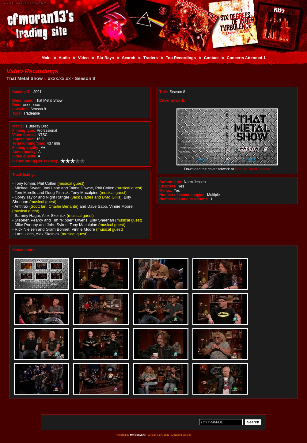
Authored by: (170, 182)
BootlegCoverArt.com (252, 169)
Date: (16, 105)
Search (128, 57)
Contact (211, 57)
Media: (18, 126)
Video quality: (24, 156)
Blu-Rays (105, 57)
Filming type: (23, 130)
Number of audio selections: (184, 199)
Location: (20, 109)
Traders (150, 57)
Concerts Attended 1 (246, 57)
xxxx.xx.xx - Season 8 (71, 78)
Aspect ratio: (23, 139)
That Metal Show (24, 78)
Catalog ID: (22, 92)
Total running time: (28, 143)
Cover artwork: (172, 100)
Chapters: (167, 186)
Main (46, 57)
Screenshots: (24, 250)
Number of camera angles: (182, 195)
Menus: (165, 190)
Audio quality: (24, 152)
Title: (164, 92)
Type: (17, 113)
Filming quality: (26, 148)
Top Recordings (181, 57)
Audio (64, 57)
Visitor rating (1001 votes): (35, 161)
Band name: (22, 100)
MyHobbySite (138, 435)
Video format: (24, 135)
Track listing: (23, 174)
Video (83, 57)
